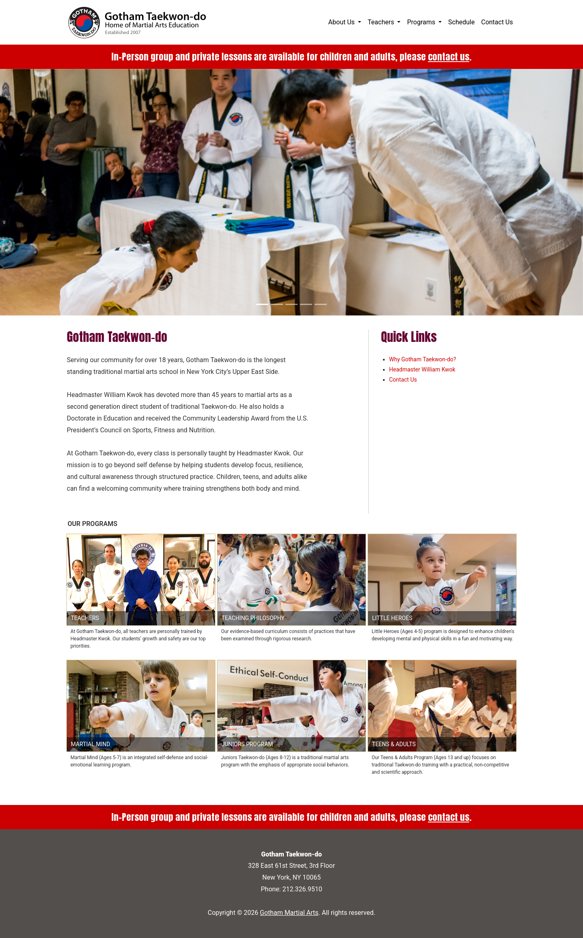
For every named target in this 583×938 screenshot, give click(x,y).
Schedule (461, 22)
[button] (43, 192)
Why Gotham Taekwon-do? (422, 359)
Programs (422, 22)
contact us (448, 56)
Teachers (382, 22)
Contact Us (497, 22)
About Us (342, 22)
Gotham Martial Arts (289, 913)
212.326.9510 (302, 889)
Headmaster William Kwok (422, 369)
